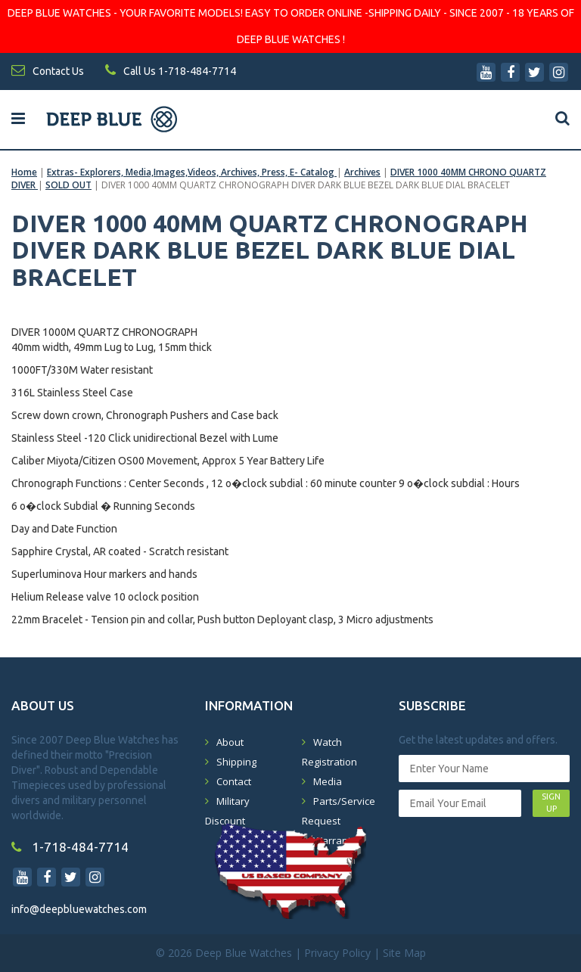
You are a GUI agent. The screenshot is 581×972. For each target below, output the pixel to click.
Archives (362, 172)
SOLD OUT (68, 185)
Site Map (404, 953)
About (230, 742)
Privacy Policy (337, 953)
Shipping (236, 762)
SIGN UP (551, 802)
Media (327, 781)
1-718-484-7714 (70, 847)
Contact (233, 781)
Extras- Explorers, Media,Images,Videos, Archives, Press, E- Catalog (192, 172)
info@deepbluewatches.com (79, 909)
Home (24, 172)
